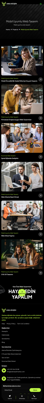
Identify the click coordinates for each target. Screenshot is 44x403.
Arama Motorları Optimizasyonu (12, 350)
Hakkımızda (5, 335)
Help (3, 323)
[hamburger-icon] (40, 4)
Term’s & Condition (23, 323)
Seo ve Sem (5, 357)
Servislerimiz (6, 339)
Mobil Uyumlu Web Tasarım (9, 78)
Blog (3, 342)
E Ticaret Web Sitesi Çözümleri (11, 354)
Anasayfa (5, 331)
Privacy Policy (11, 323)
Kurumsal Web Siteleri (9, 361)
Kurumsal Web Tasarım (8, 156)
